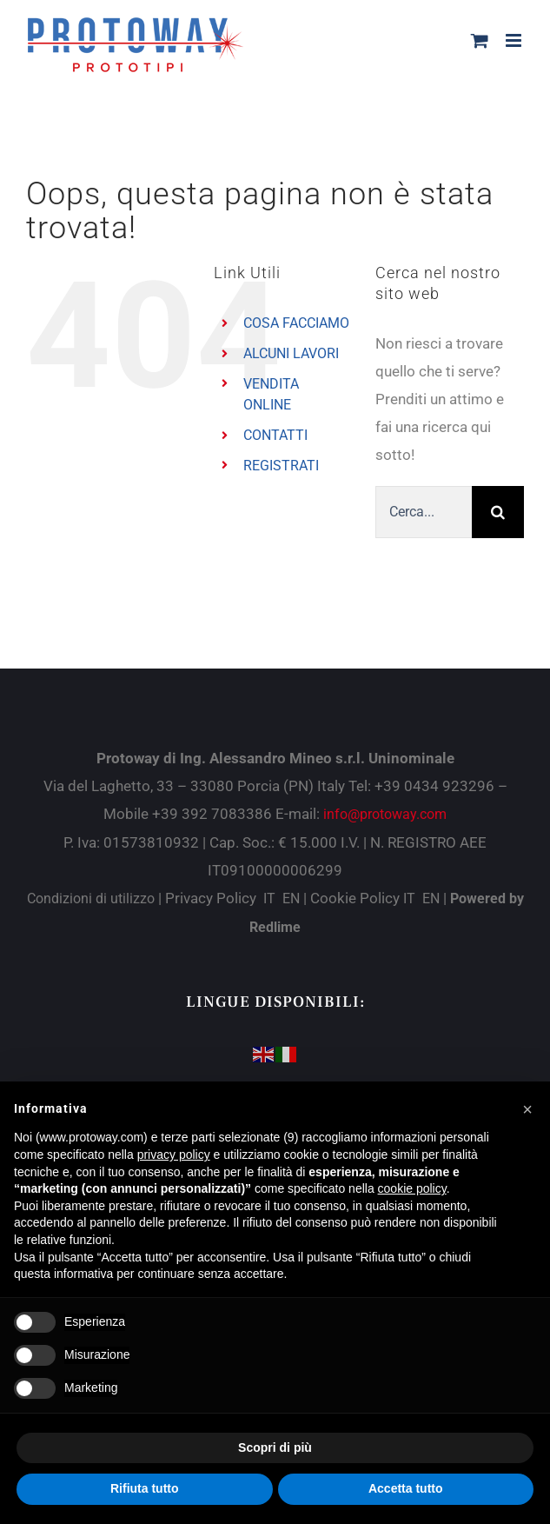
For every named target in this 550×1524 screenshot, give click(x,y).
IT (269, 898)
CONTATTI (275, 435)
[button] (527, 1109)
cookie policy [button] (412, 1188)
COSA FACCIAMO (296, 323)
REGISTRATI (281, 465)
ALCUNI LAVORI (291, 353)
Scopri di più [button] (275, 1447)
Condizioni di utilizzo (92, 898)
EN (291, 898)
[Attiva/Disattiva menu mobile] (515, 40)
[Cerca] (498, 512)
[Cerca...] (423, 512)
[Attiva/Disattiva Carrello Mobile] (479, 40)
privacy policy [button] (173, 1154)
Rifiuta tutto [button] (144, 1488)
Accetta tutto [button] (405, 1488)
